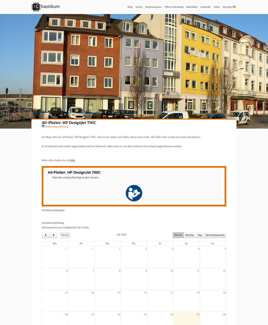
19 (224, 292)
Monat (178, 235)
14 (92, 292)
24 (171, 314)
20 (66, 314)
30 (92, 248)
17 (171, 292)
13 (66, 292)
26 (224, 314)
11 (198, 270)
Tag (199, 235)
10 (171, 270)
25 (198, 314)
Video (215, 6)
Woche (189, 235)
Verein (133, 6)
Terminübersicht (214, 235)
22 (119, 314)
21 (92, 314)
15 (119, 292)
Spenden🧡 (229, 6)
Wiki (72, 160)
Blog (124, 6)
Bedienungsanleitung (56, 126)
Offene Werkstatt (170, 6)
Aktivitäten (189, 6)
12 (224, 270)
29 (66, 248)
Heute (65, 235)
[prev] (46, 235)
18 (198, 292)
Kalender (204, 6)
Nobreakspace (149, 6)
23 (145, 314)
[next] (54, 235)
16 (145, 292)
